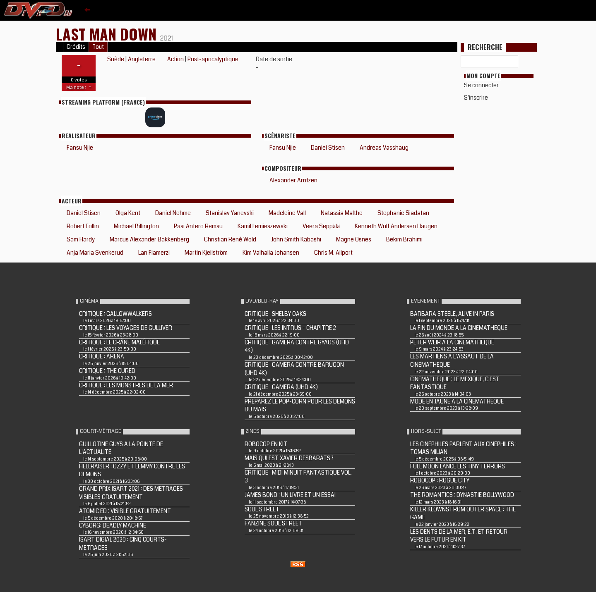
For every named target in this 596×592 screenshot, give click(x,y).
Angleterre (142, 59)
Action (175, 59)
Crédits (76, 47)
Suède (115, 59)
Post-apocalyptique (212, 59)
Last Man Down (108, 34)
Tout (98, 47)
